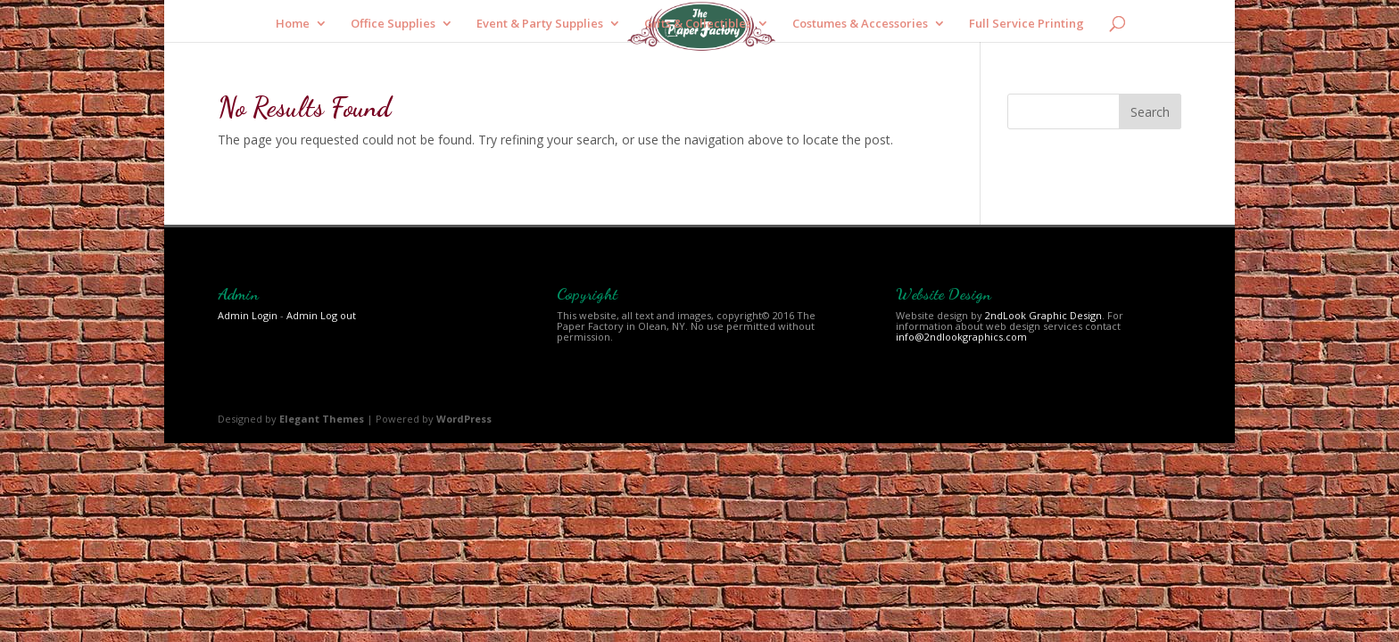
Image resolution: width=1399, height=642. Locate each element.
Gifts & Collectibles (697, 24)
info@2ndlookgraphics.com (961, 336)
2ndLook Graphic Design (1043, 315)
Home (293, 24)
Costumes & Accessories (860, 24)
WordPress (464, 418)
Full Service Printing (1026, 24)
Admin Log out (321, 315)
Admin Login (247, 315)
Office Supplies (393, 24)
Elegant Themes (321, 418)
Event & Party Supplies (539, 24)
